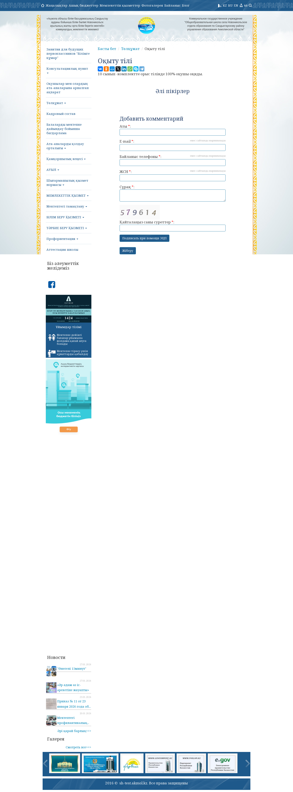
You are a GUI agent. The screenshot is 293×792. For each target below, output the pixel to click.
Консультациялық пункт (67, 70)
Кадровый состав (60, 113)
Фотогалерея (152, 5)
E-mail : (173, 145)
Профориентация (62, 239)
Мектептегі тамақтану (66, 206)
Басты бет (107, 48)
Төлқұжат (56, 103)
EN (236, 5)
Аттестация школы (62, 249)
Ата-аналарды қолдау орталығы (65, 146)
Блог (186, 5)
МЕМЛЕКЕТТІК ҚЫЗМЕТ (67, 195)
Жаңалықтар (56, 5)
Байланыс (172, 5)
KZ (225, 5)
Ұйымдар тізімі (68, 327)
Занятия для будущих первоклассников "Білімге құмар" (68, 53)
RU (230, 5)
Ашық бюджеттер (83, 5)
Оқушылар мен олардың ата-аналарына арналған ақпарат (67, 87)
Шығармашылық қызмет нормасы (67, 182)
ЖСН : (173, 175)
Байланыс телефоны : (173, 160)
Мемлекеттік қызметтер (120, 5)
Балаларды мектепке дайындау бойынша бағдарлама (64, 128)
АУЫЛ (52, 169)
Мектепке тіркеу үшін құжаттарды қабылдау (68, 353)
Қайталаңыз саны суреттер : (173, 218)
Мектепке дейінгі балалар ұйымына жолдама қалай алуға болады (67, 339)
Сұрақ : (173, 193)
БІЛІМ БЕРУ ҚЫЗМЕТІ (65, 217)
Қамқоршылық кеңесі (66, 159)
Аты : (173, 130)
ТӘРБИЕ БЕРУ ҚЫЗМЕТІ (66, 228)
